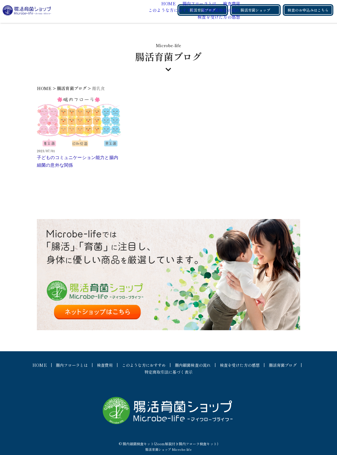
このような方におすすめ (105, 10)
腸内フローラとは (133, 3)
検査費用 (165, 3)
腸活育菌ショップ (255, 10)
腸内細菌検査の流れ (155, 10)
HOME (102, 3)
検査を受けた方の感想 (152, 16)
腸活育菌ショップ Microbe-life (168, 449)
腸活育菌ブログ (203, 10)
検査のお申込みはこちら (308, 10)
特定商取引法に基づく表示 (188, 372)
